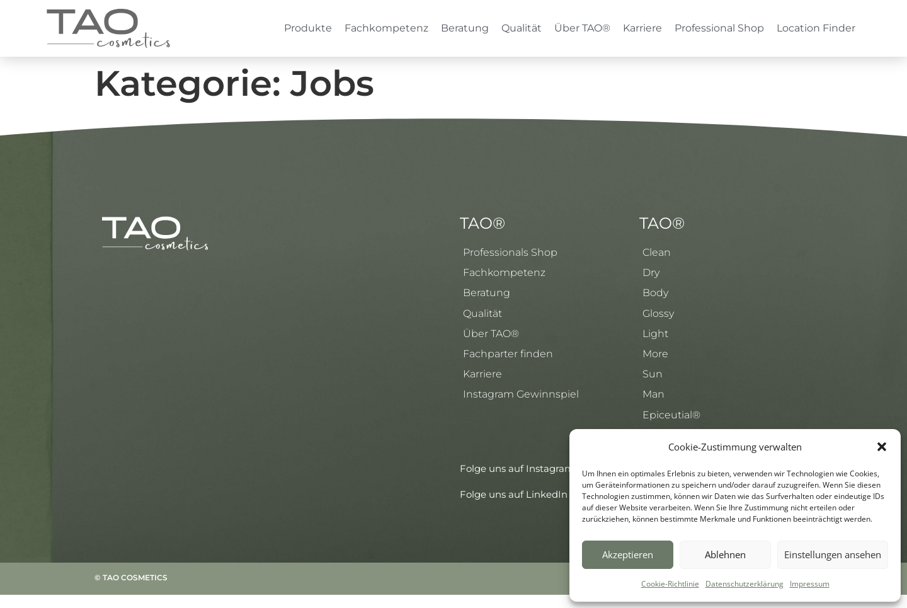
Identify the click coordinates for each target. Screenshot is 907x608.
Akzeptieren (627, 554)
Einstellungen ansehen (832, 554)
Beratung (465, 28)
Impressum (810, 583)
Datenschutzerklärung (744, 583)
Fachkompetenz (386, 28)
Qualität (521, 28)
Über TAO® (582, 28)
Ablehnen (725, 554)
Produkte (308, 28)
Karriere (642, 28)
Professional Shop (719, 28)
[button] (882, 446)
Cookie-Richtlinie (670, 583)
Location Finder (816, 28)
